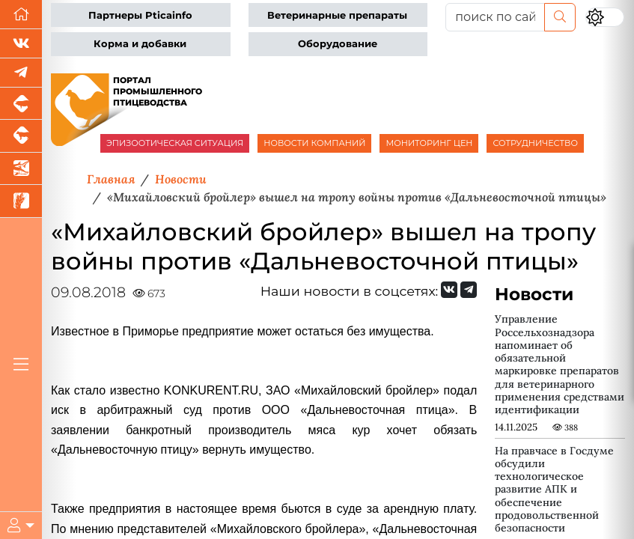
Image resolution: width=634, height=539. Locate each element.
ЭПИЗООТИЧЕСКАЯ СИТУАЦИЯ (174, 143)
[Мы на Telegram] (468, 289)
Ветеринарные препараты (337, 15)
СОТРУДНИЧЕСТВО (535, 143)
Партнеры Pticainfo (140, 15)
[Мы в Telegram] (21, 73)
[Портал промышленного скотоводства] (21, 136)
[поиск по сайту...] (495, 17)
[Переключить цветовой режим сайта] (604, 17)
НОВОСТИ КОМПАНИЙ (314, 143)
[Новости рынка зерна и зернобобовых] (21, 201)
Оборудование (337, 43)
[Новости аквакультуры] (21, 169)
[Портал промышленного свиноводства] (21, 104)
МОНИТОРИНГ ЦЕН (428, 143)
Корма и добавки (140, 43)
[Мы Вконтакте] (21, 43)
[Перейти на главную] (21, 14)
